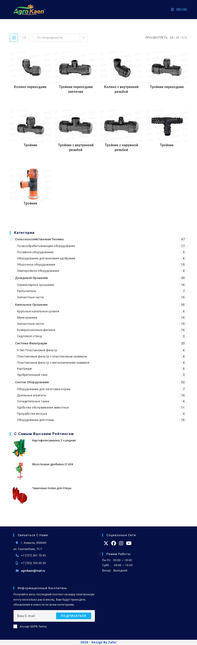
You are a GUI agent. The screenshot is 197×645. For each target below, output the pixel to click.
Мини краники (27, 317)
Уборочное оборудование (36, 264)
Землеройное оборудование (38, 271)
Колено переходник (30, 87)
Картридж (24, 368)
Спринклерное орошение (35, 285)
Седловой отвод (29, 336)
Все (184, 37)
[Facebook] (113, 543)
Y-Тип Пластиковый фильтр (37, 350)
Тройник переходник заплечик (76, 89)
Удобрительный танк (32, 375)
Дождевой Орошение (31, 278)
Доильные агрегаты (31, 395)
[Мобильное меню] (177, 9)
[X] (106, 543)
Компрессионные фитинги (36, 330)
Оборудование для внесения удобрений (46, 258)
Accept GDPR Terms (30, 626)
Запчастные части (30, 297)
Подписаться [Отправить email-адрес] (73, 616)
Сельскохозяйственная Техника (39, 239)
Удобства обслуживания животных (43, 407)
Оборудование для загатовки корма (43, 389)
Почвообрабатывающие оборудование (46, 246)
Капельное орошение (31, 304)
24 (171, 37)
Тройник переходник (167, 87)
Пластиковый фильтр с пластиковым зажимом (52, 356)
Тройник (30, 145)
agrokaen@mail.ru (33, 570)
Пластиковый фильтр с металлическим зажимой (53, 362)
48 (177, 37)
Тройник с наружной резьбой (121, 147)
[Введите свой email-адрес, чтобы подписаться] (54, 616)
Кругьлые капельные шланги (38, 311)
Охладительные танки (33, 401)
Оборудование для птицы (35, 420)
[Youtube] (129, 543)
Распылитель (26, 291)
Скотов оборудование (32, 382)
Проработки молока (32, 413)
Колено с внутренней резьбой (121, 89)
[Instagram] (121, 543)
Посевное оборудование (35, 252)
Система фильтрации (31, 343)
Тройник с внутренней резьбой (76, 147)
